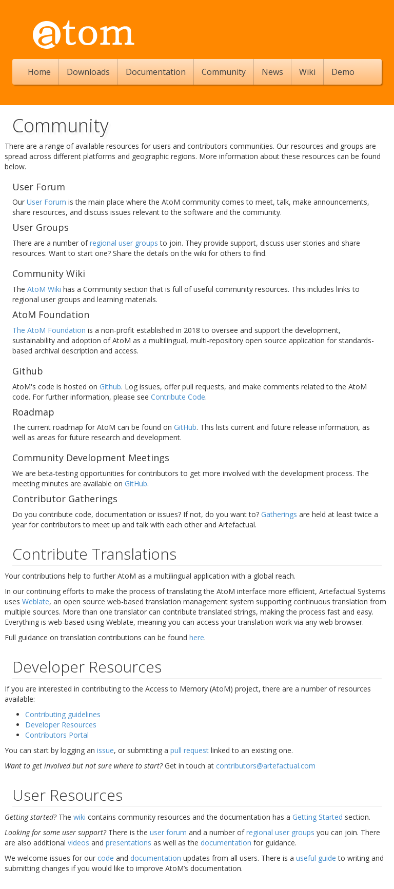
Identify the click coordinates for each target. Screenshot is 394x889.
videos (78, 842)
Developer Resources (60, 724)
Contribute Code (178, 397)
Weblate (35, 601)
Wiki (307, 71)
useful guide (316, 858)
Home (39, 71)
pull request (189, 750)
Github (110, 386)
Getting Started (317, 817)
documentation (226, 842)
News (272, 71)
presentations (128, 842)
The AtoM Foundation (49, 330)
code (105, 858)
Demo (342, 71)
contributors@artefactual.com (266, 766)
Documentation (156, 71)
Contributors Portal (57, 735)
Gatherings (279, 514)
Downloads (88, 71)
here (196, 637)
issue (105, 750)
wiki (79, 817)
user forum (168, 832)
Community (224, 71)
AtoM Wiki (44, 289)
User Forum (46, 202)
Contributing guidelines (63, 714)
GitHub (185, 427)
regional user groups (124, 243)
